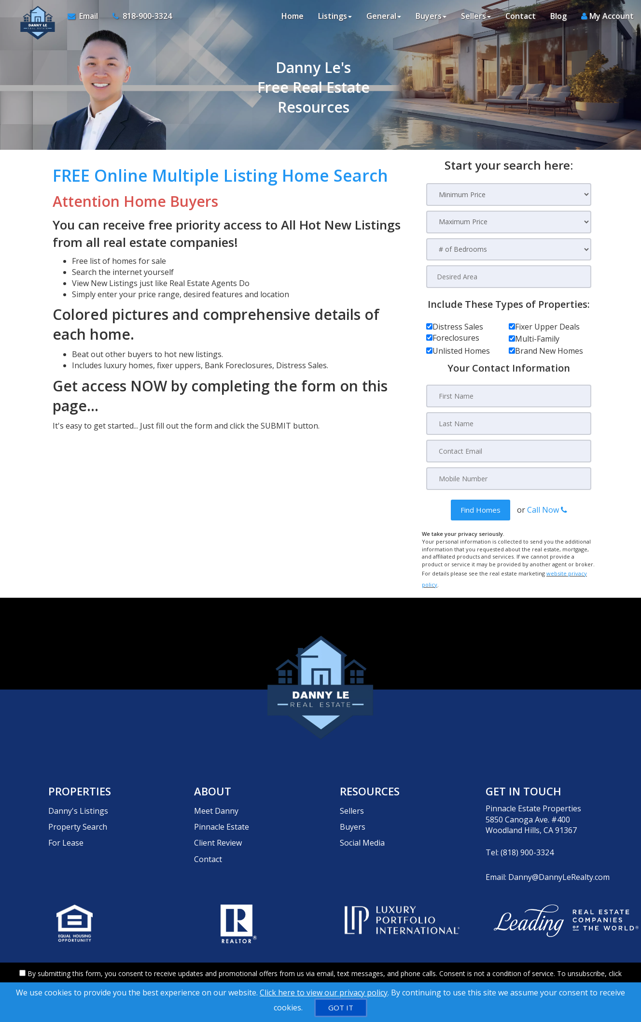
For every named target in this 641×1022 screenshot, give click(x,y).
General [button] (383, 19)
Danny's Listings (78, 799)
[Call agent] (135, 19)
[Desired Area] (508, 277)
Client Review (218, 822)
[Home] (32, 19)
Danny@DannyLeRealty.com (559, 866)
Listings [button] (335, 19)
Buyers (352, 811)
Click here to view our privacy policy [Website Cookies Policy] (324, 992)
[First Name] (508, 396)
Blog (558, 19)
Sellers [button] (476, 19)
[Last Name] (508, 423)
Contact (520, 19)
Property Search (77, 811)
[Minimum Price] (508, 194)
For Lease (66, 822)
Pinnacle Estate (221, 811)
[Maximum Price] (508, 222)
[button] (480, 508)
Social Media (362, 822)
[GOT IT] (340, 1007)
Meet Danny (216, 799)
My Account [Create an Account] (607, 19)
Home (292, 19)
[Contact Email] (508, 450)
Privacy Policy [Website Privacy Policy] (486, 971)
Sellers (352, 799)
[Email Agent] (83, 19)
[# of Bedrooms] (508, 249)
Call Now (547, 508)
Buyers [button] (431, 19)
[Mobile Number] (508, 477)
